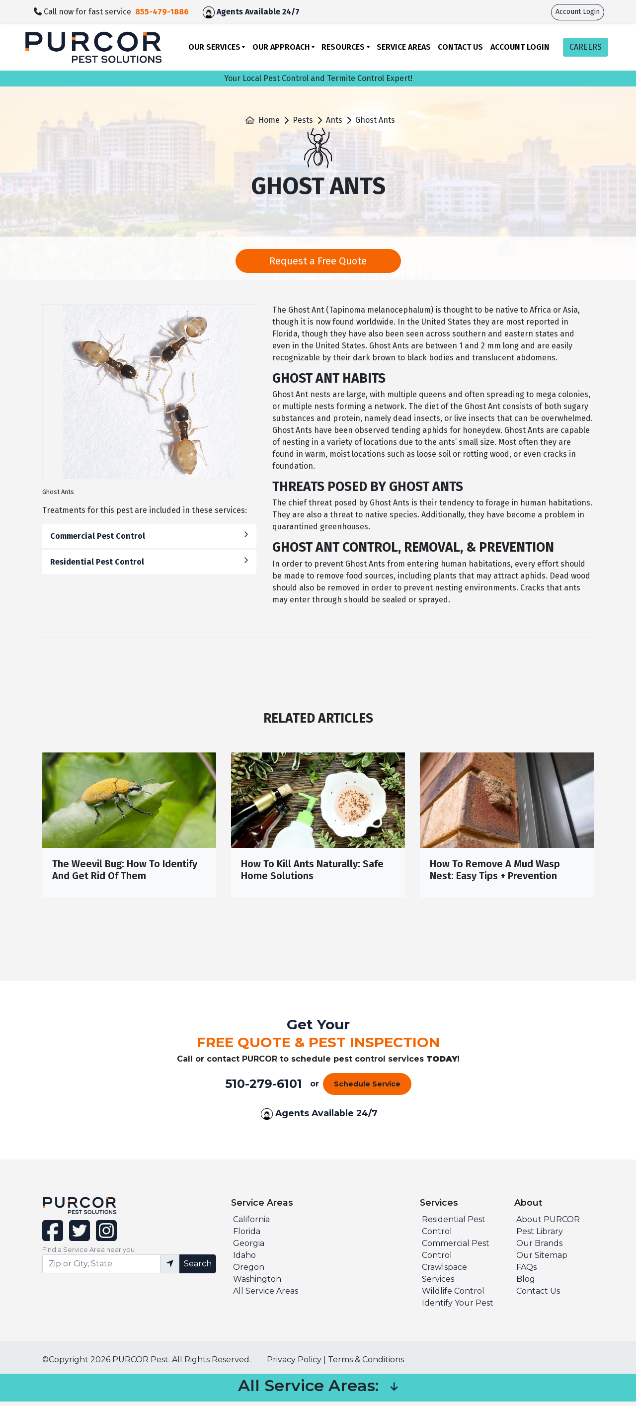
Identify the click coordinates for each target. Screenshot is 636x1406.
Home (269, 120)
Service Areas (404, 47)
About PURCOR (548, 1224)
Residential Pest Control (149, 561)
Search (198, 1268)
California (251, 1224)
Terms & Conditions (366, 1364)
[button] (394, 1392)
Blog (525, 1283)
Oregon (248, 1271)
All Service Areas (265, 1295)
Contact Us (460, 47)
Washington (257, 1283)
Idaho (244, 1259)
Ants (334, 120)
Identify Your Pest (457, 1307)
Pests (303, 120)
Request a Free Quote (318, 261)
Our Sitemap (541, 1259)
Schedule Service (367, 1088)
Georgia (248, 1247)
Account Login (578, 11)
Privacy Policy (294, 1364)
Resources (343, 47)
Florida (246, 1236)
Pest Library (539, 1236)
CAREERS (585, 47)
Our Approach (281, 47)
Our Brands (539, 1247)
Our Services (214, 47)
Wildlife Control (453, 1295)
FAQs (526, 1271)
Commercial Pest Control (149, 535)
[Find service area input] (101, 1268)
